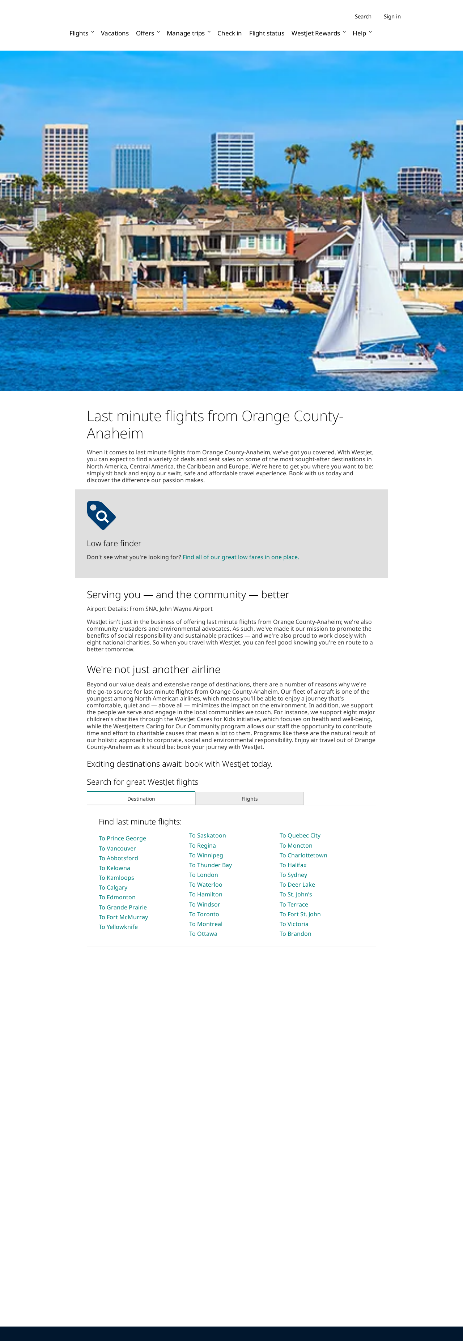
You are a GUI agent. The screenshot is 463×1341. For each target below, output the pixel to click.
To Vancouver (117, 848)
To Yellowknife (118, 927)
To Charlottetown (303, 855)
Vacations (115, 33)
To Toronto (204, 914)
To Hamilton (205, 894)
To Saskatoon (207, 835)
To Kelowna (114, 868)
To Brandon (295, 934)
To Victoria (294, 924)
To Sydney (293, 875)
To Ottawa (203, 934)
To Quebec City (300, 835)
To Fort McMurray (123, 917)
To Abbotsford (118, 858)
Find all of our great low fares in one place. (241, 557)
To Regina (202, 845)
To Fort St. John (300, 914)
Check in (229, 33)
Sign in (392, 16)
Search (363, 16)
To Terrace (294, 904)
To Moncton (296, 845)
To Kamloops (116, 878)
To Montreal (205, 924)
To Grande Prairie (123, 907)
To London (203, 875)
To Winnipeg (206, 855)
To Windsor (204, 904)
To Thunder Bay (210, 865)
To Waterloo (205, 884)
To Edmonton (117, 897)
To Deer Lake (297, 884)
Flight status (266, 33)
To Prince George (122, 838)
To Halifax (293, 865)
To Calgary (113, 887)
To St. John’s (296, 894)
